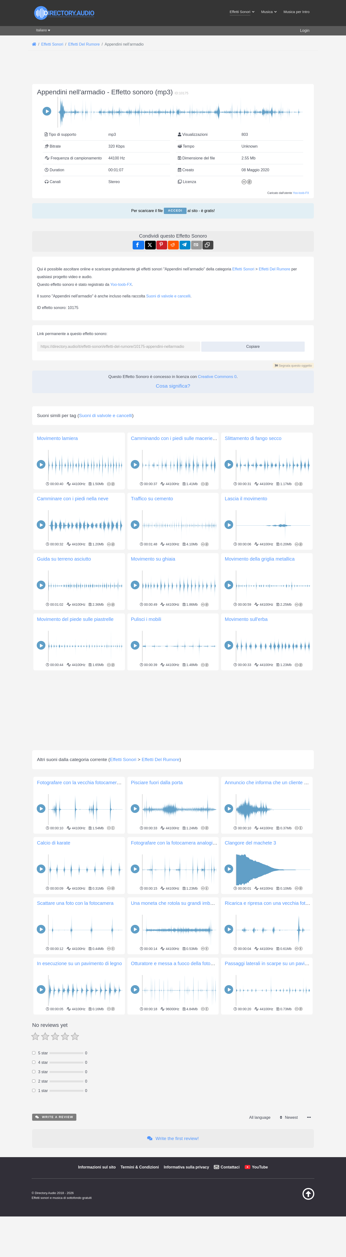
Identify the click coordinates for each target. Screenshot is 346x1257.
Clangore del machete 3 (250, 1045)
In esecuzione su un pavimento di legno (79, 1166)
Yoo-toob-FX (301, 260)
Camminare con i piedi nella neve (72, 701)
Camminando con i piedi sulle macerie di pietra (181, 641)
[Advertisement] (173, 109)
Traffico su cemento (152, 701)
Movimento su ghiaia (153, 761)
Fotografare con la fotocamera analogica (174, 1045)
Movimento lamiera (57, 641)
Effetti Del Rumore (274, 404)
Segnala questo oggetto (293, 500)
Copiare (251, 480)
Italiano (41, 30)
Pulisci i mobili (146, 821)
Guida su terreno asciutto (64, 761)
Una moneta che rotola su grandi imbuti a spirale (183, 1105)
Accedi (175, 278)
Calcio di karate (53, 1045)
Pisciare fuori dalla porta (157, 985)
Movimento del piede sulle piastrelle (75, 821)
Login (305, 30)
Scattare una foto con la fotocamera (75, 1105)
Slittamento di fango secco (253, 641)
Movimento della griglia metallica (260, 761)
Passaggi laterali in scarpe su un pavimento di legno (280, 1166)
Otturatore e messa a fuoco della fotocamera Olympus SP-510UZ (201, 1166)
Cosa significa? (173, 521)
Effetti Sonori (243, 404)
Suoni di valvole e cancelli (168, 431)
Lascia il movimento (246, 701)
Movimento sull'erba (246, 821)
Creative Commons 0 (217, 511)
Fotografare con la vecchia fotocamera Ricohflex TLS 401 (98, 985)
